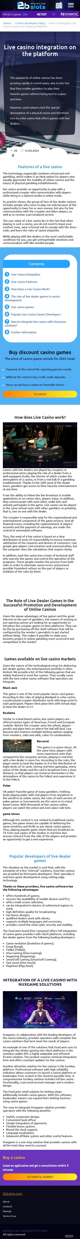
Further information (24, 332)
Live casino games (22, 307)
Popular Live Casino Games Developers (36, 314)
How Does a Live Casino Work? (30, 289)
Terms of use (9, 1216)
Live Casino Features (24, 281)
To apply (40, 394)
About (6, 1201)
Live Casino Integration (25, 274)
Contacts (7, 1206)
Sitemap (7, 1211)
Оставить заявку (40, 1176)
